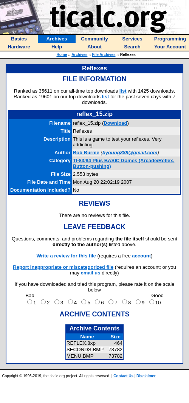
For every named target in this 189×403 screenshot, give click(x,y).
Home (61, 55)
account (141, 256)
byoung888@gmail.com (130, 152)
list (123, 91)
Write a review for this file (66, 256)
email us (91, 273)
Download (115, 123)
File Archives (104, 55)
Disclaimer (146, 376)
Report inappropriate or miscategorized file (63, 267)
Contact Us (123, 376)
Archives (79, 55)
